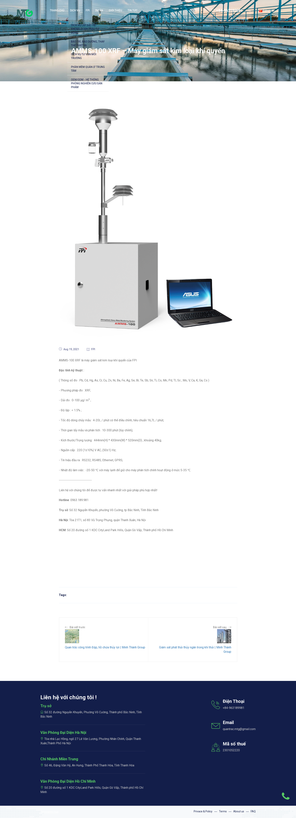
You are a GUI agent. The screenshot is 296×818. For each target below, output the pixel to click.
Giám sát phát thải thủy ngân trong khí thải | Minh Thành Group (195, 649)
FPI (91, 349)
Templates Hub (49, 811)
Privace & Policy (203, 811)
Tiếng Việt (268, 10)
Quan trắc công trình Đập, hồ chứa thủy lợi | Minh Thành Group (105, 647)
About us (238, 811)
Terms (223, 811)
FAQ (253, 811)
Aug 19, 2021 (69, 349)
